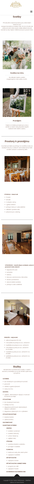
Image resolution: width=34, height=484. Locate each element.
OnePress (28, 480)
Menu (31, 11)
